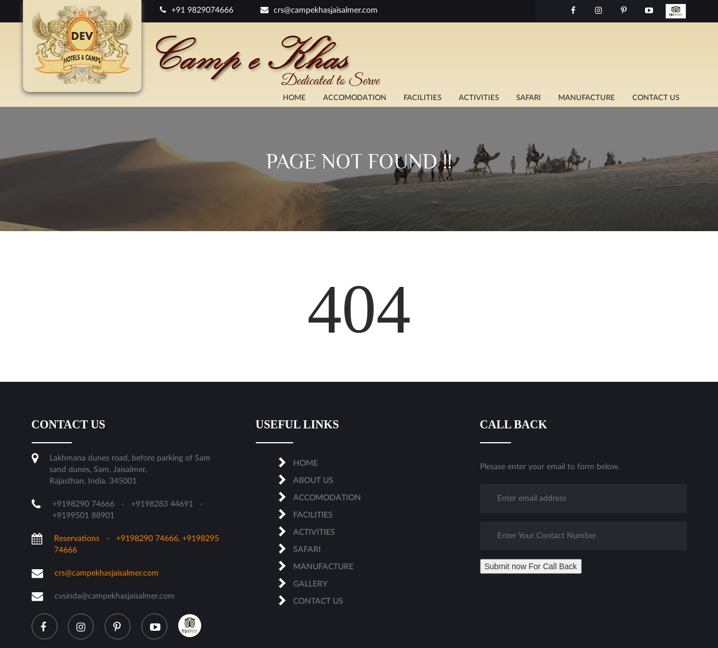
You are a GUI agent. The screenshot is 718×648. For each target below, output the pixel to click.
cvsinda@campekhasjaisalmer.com (115, 596)
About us (313, 481)
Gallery (310, 584)
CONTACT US (655, 98)
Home (294, 98)
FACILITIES (422, 98)
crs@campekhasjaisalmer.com (319, 10)
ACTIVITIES (479, 98)
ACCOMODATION (354, 98)
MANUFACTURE (586, 98)
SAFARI (528, 98)
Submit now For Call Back (531, 566)
